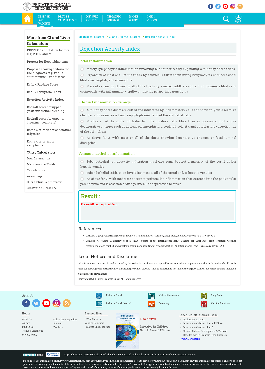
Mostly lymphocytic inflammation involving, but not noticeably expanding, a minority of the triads (160, 69)
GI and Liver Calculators (124, 37)
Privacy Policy (29, 334)
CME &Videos (152, 18)
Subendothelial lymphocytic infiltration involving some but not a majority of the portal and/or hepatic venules (158, 163)
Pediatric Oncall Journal (97, 326)
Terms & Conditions (32, 330)
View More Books (190, 338)
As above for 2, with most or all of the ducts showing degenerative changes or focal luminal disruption (158, 140)
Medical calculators (91, 37)
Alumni (26, 322)
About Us (27, 319)
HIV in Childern (93, 319)
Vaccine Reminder (94, 322)
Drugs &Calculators (67, 18)
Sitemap (57, 323)
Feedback (58, 327)
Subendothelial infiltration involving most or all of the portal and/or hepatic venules (149, 173)
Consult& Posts (92, 18)
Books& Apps (134, 18)
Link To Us (27, 326)
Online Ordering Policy (65, 319)
